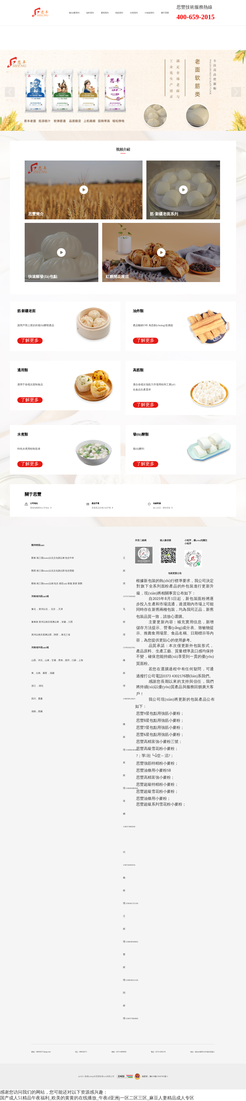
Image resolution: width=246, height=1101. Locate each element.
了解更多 (30, 340)
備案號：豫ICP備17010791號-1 (155, 1076)
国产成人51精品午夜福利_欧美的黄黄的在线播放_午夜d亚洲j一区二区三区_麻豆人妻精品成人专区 (97, 1098)
